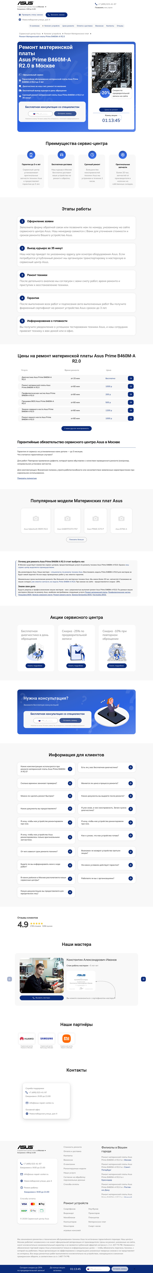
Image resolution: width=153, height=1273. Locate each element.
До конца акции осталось (57, 1269)
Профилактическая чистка (119, 592)
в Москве (41, 7)
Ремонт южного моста (62, 595)
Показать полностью (27, 478)
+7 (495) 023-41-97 (107, 4)
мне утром (103, 7)
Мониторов (69, 1226)
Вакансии (99, 26)
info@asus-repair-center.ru (40, 1102)
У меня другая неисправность (76, 428)
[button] (143, 979)
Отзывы (120, 26)
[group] (26, 1041)
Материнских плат (97, 1222)
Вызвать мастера (41, 998)
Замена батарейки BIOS (82, 595)
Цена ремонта (68, 26)
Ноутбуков (93, 1209)
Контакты (110, 26)
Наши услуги (70, 1173)
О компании (34, 26)
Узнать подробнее (34, 666)
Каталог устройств (52, 26)
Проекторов (94, 1213)
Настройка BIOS (99, 595)
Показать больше (76, 539)
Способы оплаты (71, 1184)
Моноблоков (69, 1217)
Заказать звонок (56, 15)
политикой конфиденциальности (69, 118)
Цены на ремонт (111, 110)
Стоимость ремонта (73, 1147)
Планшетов (93, 1217)
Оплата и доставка (85, 26)
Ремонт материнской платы (96, 592)
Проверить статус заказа (31, 15)
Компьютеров (70, 1222)
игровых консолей (72, 1230)
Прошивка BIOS (24, 595)
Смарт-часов (94, 1226)
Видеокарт (69, 1213)
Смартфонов (69, 1209)
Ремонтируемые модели (75, 1168)
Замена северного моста (42, 595)
